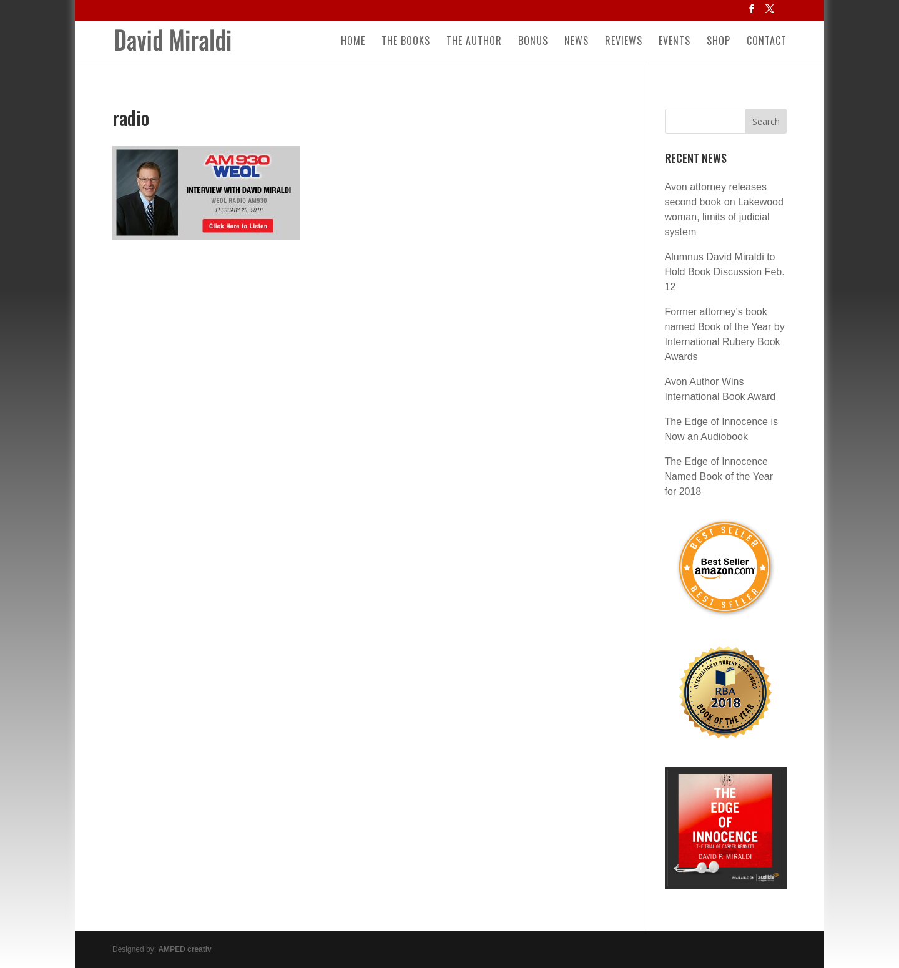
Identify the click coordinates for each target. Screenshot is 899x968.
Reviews (623, 42)
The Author (474, 42)
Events (674, 42)
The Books (405, 42)
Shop (718, 42)
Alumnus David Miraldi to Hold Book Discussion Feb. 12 (725, 272)
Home (353, 42)
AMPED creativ (184, 949)
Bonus (533, 42)
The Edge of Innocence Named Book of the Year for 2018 (719, 476)
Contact (767, 42)
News (576, 42)
